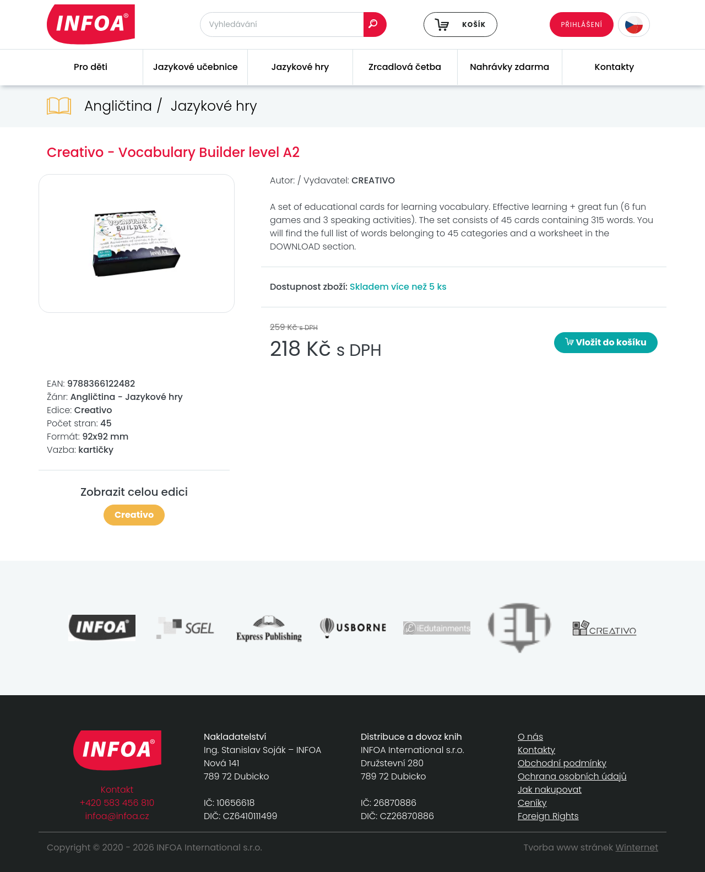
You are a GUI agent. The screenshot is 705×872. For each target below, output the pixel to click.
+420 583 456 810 (117, 803)
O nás (530, 736)
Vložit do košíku (606, 342)
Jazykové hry (300, 67)
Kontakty (614, 67)
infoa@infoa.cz (117, 816)
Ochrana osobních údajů (572, 776)
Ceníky (532, 803)
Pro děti (90, 67)
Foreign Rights (548, 816)
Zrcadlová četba (404, 67)
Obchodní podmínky (562, 763)
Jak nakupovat (550, 789)
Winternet (637, 847)
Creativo (134, 514)
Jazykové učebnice (195, 67)
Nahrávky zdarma (509, 67)
